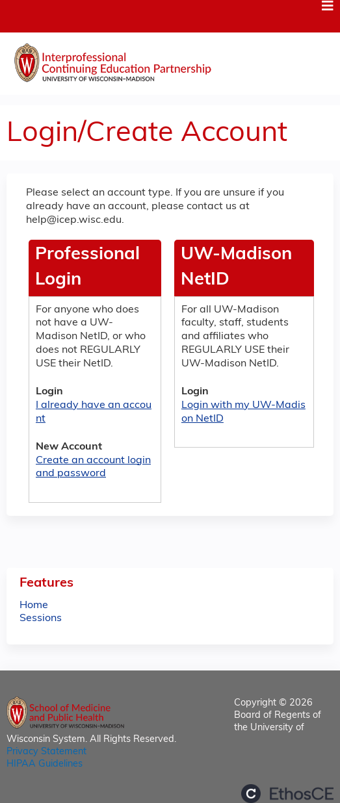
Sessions (41, 618)
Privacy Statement (46, 752)
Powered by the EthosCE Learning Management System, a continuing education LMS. (287, 793)
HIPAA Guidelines (45, 764)
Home (34, 605)
